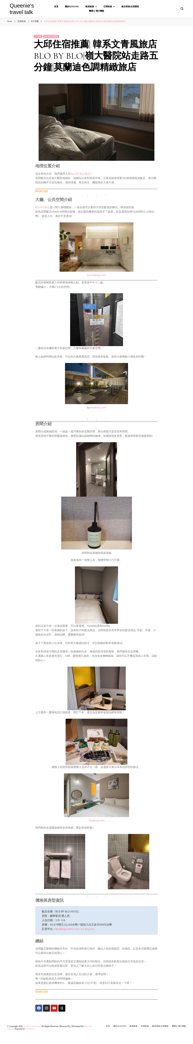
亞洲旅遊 (107, 6)
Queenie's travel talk (31, 1026)
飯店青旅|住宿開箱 (130, 6)
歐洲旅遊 (89, 6)
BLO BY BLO (42, 207)
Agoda (90, 929)
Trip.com (79, 929)
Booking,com (63, 929)
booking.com (98, 407)
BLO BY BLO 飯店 (80, 173)
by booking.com (96, 275)
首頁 (56, 6)
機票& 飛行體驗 (96, 11)
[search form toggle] (182, 8)
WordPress (29, 1029)
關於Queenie (72, 6)
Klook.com (41, 191)
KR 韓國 (38, 36)
